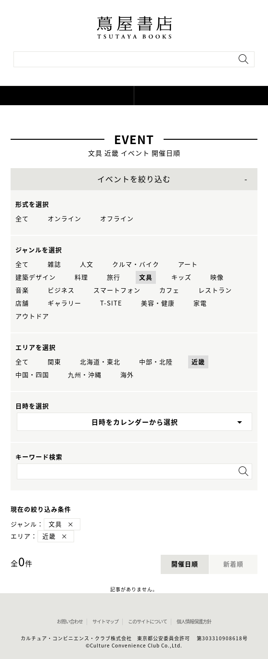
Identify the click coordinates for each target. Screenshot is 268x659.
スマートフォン (116, 290)
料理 (81, 277)
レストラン (215, 290)
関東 (54, 362)
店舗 (22, 303)
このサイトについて (147, 621)
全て (22, 219)
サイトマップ (105, 621)
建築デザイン (35, 277)
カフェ (169, 290)
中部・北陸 (156, 362)
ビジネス (61, 290)
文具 (146, 277)
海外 (127, 375)
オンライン (64, 219)
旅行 (113, 277)
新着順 (233, 564)
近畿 (198, 362)
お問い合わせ (70, 621)
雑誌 (54, 264)
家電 (200, 303)
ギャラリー (64, 303)
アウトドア (32, 316)
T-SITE (111, 303)
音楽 (22, 290)
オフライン (117, 219)
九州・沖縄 (85, 375)
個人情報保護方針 (194, 621)
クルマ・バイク (135, 264)
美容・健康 (158, 303)
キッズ (181, 277)
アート (188, 264)
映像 (217, 277)
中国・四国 (32, 375)
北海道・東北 (100, 362)
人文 (86, 264)
